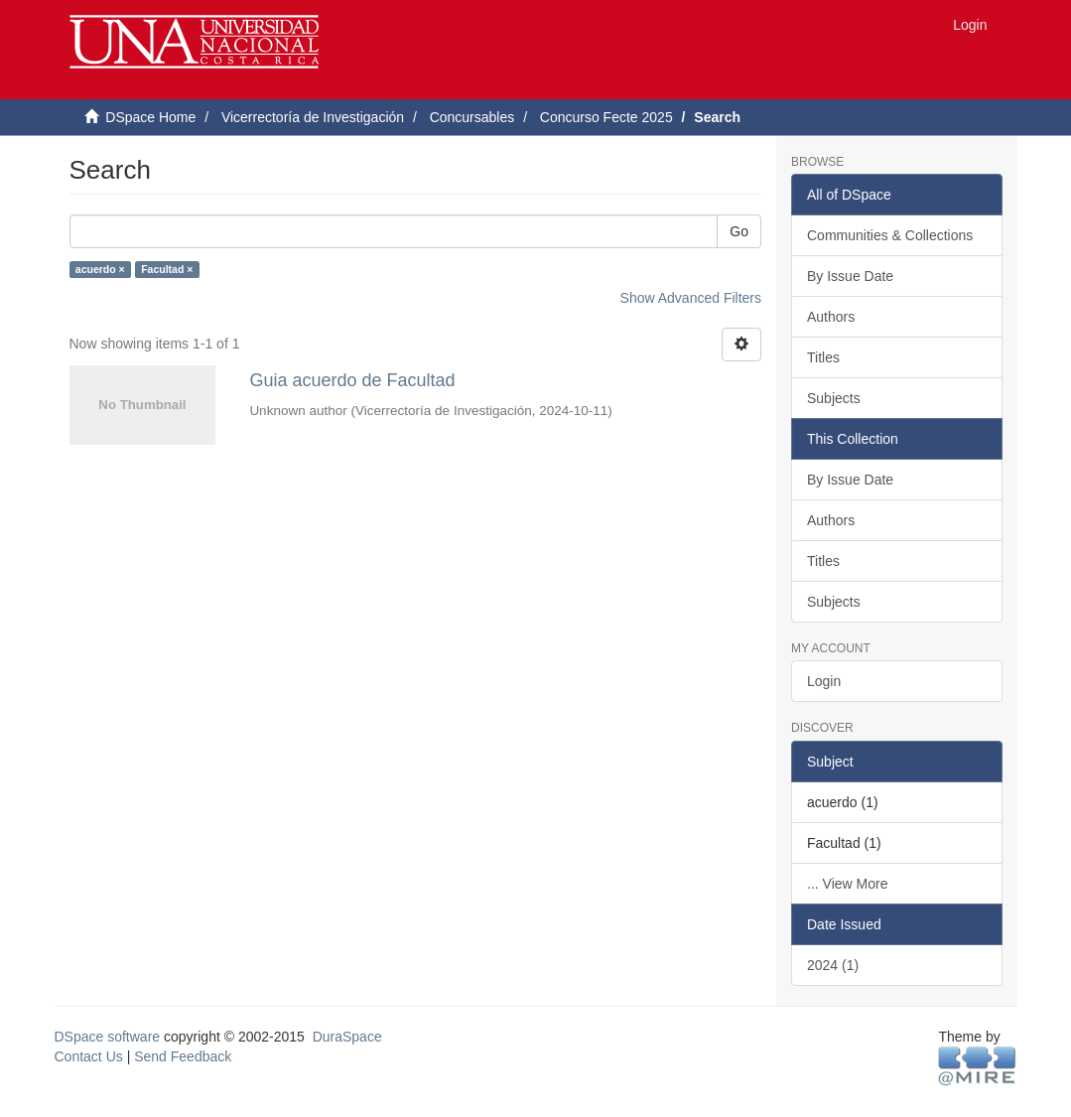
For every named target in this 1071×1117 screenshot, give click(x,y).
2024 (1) (833, 965)
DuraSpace (347, 1037)
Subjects (834, 398)
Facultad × (167, 269)
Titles (823, 357)
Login (824, 681)
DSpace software (108, 1037)
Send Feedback (182, 1056)
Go (739, 231)
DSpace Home (150, 117)
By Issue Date (850, 276)
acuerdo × (100, 269)
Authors (831, 317)
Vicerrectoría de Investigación (312, 117)
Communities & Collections (890, 235)
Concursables (472, 117)
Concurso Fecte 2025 (606, 117)
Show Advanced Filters (690, 298)
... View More (847, 884)
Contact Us (89, 1056)
